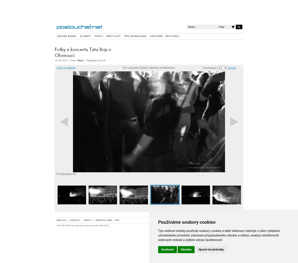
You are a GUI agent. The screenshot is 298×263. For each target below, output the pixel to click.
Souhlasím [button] (167, 249)
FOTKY (99, 36)
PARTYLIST (113, 36)
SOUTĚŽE (156, 36)
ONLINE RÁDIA (66, 36)
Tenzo (80, 60)
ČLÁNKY (85, 36)
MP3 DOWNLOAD (135, 36)
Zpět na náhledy (66, 67)
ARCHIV (88, 220)
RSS (117, 220)
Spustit (232, 67)
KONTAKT (75, 220)
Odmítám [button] (186, 249)
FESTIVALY (172, 36)
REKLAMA (62, 220)
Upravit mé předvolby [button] (211, 249)
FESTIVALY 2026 (104, 220)
